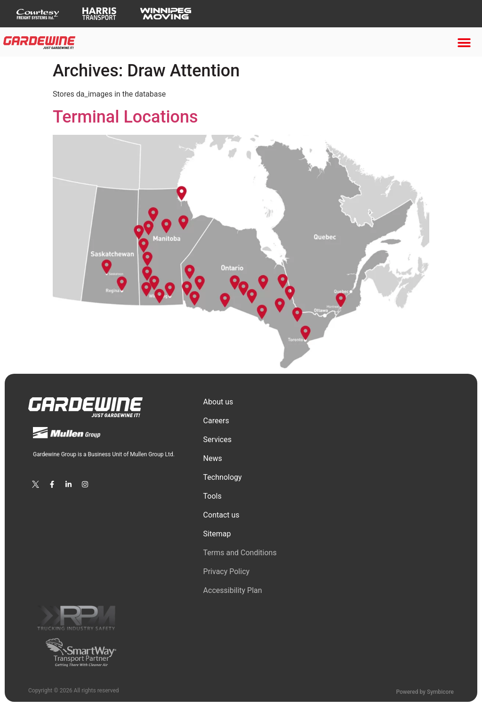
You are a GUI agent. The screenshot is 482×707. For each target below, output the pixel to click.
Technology (222, 477)
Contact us (221, 514)
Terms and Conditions (240, 552)
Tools (212, 496)
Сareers (216, 420)
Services (217, 439)
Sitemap (217, 533)
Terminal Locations (125, 117)
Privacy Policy (226, 571)
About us (218, 401)
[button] (464, 42)
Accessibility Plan (232, 590)
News (212, 458)
